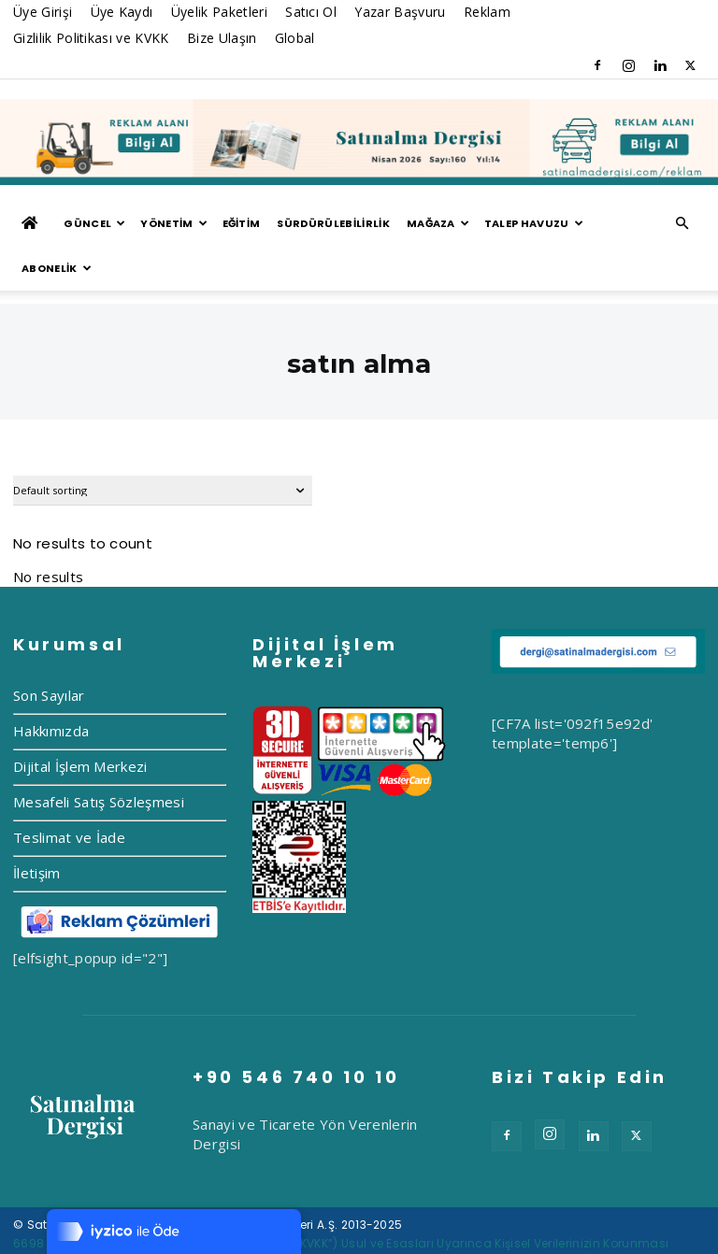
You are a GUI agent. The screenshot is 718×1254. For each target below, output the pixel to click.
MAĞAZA (438, 223)
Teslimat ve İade (69, 792)
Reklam (487, 12)
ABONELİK (57, 268)
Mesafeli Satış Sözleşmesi (98, 757)
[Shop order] (162, 446)
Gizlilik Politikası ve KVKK (91, 38)
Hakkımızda (51, 686)
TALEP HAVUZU (533, 223)
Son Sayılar (49, 650)
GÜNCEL (94, 223)
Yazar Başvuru (399, 12)
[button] (682, 223)
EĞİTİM (242, 223)
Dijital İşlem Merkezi (80, 721)
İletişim (37, 828)
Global (295, 38)
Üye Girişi (42, 12)
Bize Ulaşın (222, 38)
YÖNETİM (174, 223)
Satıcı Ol (311, 12)
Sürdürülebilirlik (333, 223)
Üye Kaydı (122, 12)
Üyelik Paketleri (219, 12)
